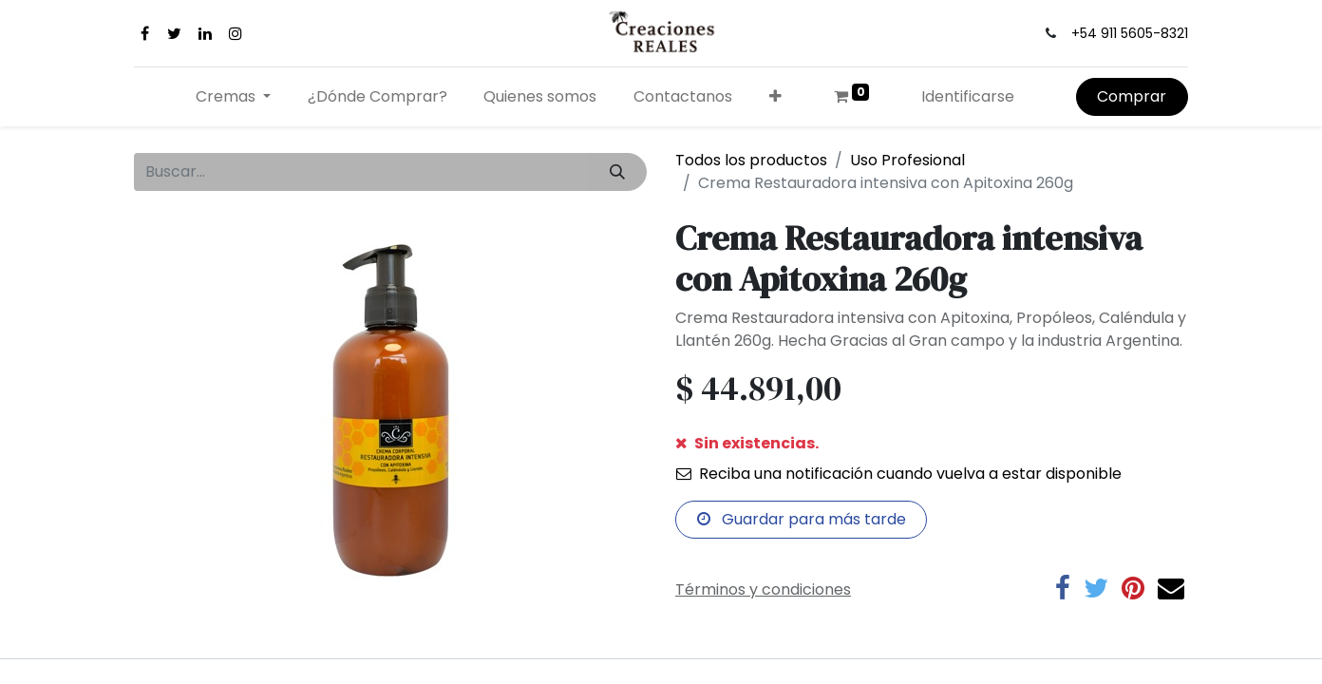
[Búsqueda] (618, 172)
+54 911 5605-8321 (1129, 33)
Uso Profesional (907, 160)
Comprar (1131, 96)
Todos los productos (751, 160)
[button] (776, 97)
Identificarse (967, 96)
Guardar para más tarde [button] (801, 519)
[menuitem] (377, 97)
